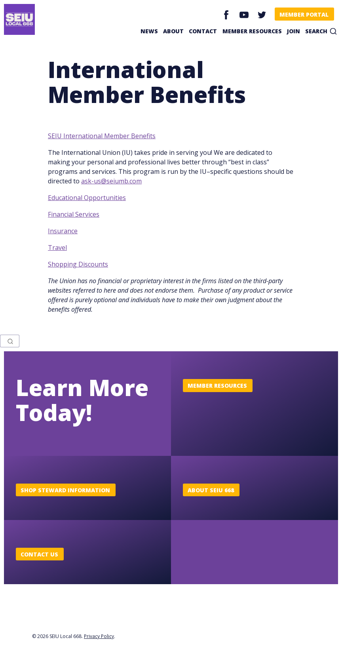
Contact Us (39, 554)
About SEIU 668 (211, 490)
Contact (203, 31)
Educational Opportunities (87, 197)
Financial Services (73, 214)
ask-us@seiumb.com (111, 181)
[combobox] (9, 341)
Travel (57, 247)
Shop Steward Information (65, 490)
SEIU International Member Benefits (102, 135)
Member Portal (304, 14)
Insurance (63, 231)
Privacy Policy (99, 636)
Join (293, 31)
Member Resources (252, 31)
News (149, 31)
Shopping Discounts (78, 264)
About (173, 31)
